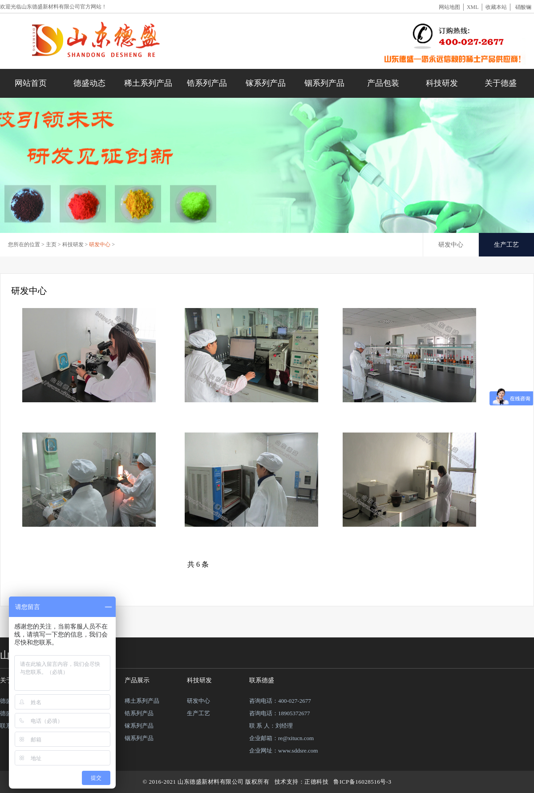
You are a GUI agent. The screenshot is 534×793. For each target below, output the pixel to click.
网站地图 (449, 7)
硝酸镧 (523, 7)
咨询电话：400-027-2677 (280, 700)
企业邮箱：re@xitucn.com (281, 738)
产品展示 (137, 680)
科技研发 (442, 83)
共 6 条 (198, 564)
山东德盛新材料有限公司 (50, 7)
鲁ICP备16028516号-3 (362, 781)
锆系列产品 (207, 83)
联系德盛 (261, 680)
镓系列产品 (266, 83)
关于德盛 (501, 83)
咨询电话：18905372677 (279, 713)
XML (473, 7)
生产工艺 (506, 244)
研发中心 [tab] (450, 244)
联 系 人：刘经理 (271, 725)
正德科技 (316, 781)
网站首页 (31, 83)
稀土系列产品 (148, 83)
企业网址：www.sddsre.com (283, 750)
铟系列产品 (324, 83)
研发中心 (99, 244)
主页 (51, 244)
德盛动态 (89, 83)
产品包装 (383, 83)
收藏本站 (496, 7)
